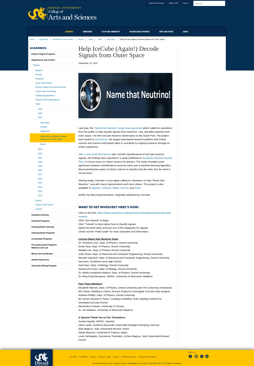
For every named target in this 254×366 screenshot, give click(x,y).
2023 (40, 149)
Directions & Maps (128, 357)
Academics (43, 39)
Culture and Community (45, 91)
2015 (40, 183)
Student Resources (159, 3)
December (44, 123)
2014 (40, 187)
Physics (81, 39)
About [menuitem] (185, 31)
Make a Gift (176, 3)
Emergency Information (147, 357)
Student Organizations (45, 95)
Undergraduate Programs (43, 233)
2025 (40, 113)
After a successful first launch (94, 154)
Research (39, 79)
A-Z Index (73, 357)
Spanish (96, 187)
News (91, 39)
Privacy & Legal (104, 357)
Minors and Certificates (42, 254)
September (45, 131)
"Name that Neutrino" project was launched (118, 128)
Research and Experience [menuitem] (140, 31)
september (111, 39)
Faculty (38, 74)
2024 (100, 39)
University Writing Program (44, 266)
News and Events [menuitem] (166, 31)
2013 (40, 191)
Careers (93, 357)
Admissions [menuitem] (87, 31)
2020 (40, 162)
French (124, 187)
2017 (40, 174)
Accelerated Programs (41, 239)
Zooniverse (101, 139)
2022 (40, 153)
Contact (38, 209)
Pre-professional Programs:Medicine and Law (44, 246)
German (106, 187)
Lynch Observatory (43, 83)
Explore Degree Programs (43, 54)
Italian (115, 187)
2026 (40, 109)
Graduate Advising (40, 215)
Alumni (188, 3)
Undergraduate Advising (42, 227)
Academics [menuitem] (69, 31)
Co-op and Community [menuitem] (111, 31)
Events (38, 200)
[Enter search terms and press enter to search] (211, 3)
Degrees (39, 70)
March (43, 144)
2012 (40, 195)
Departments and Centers (63, 39)
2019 (40, 166)
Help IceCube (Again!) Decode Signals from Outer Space (53, 137)
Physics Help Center (44, 205)
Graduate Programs (40, 221)
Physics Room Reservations (47, 100)
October (43, 127)
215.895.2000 (155, 363)
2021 (40, 158)
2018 (40, 170)
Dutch (137, 187)
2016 (40, 179)
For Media (83, 357)
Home (32, 39)
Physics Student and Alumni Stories (50, 87)
